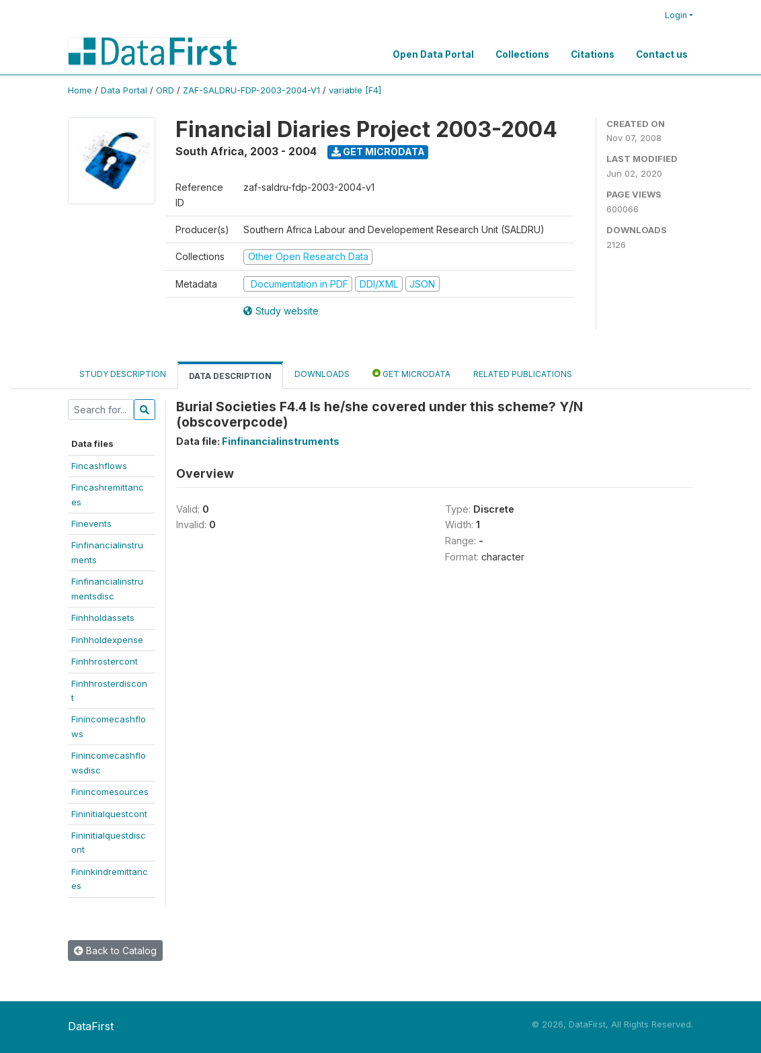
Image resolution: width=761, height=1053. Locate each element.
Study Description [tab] (122, 374)
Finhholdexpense (107, 639)
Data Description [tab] (230, 376)
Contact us (662, 54)
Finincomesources (110, 791)
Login (676, 15)
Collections (522, 54)
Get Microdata (378, 151)
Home (80, 90)
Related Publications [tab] (522, 374)
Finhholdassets (102, 617)
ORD (165, 90)
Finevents (91, 523)
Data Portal (124, 90)
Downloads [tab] (322, 374)
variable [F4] (355, 90)
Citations (592, 54)
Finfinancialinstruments (280, 441)
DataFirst (91, 1026)
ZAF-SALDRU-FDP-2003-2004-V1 (251, 90)
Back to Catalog (115, 950)
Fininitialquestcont (109, 813)
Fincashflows (99, 465)
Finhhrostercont (104, 661)
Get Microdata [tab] (411, 373)
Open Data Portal (433, 54)
